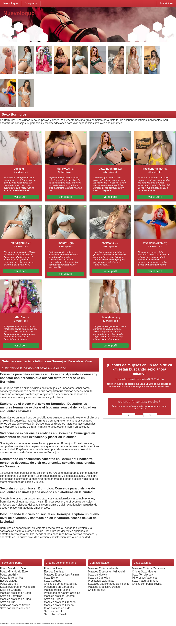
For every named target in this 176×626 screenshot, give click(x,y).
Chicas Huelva (96, 589)
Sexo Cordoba (52, 580)
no (150, 415)
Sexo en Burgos (53, 599)
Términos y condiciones (39, 623)
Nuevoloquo (10, 3)
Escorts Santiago (54, 571)
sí (128, 415)
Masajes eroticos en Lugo (15, 599)
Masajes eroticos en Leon (15, 592)
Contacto (68, 623)
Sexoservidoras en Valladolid (17, 586)
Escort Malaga (8, 580)
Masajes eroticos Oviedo (59, 605)
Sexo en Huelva (97, 574)
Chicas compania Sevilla (146, 583)
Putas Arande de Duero (14, 568)
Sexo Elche (51, 577)
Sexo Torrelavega (142, 574)
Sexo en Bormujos (11, 595)
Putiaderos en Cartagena (59, 586)
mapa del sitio (25, 623)
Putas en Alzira (9, 574)
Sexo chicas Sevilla (55, 614)
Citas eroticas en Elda (57, 608)
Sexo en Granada (10, 589)
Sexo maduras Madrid (145, 580)
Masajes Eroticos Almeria (103, 568)
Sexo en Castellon (99, 577)
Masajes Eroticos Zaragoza (148, 568)
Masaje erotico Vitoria (57, 589)
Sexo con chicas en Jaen (15, 608)
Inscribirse (166, 3)
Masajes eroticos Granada (60, 602)
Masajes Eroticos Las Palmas (62, 574)
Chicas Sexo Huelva (144, 571)
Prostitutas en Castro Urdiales (62, 592)
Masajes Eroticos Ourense (104, 586)
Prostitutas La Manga (101, 580)
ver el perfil (21, 196)
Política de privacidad (56, 623)
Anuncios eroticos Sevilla (15, 605)
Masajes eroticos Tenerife (59, 595)
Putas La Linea (9, 583)
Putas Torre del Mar (12, 577)
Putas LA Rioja (53, 568)
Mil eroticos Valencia (144, 577)
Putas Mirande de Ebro (14, 571)
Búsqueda (31, 3)
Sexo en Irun (7, 602)
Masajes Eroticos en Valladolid (106, 571)
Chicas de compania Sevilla (60, 583)
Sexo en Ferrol (53, 611)
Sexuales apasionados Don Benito (108, 583)
